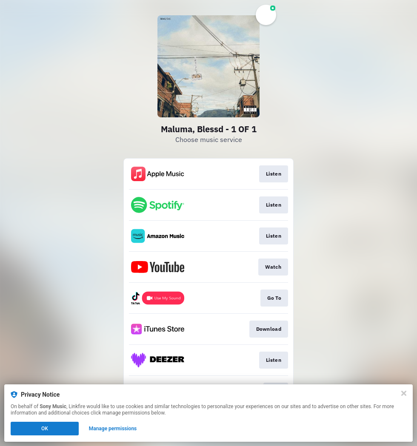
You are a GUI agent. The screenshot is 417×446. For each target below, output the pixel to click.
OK (44, 429)
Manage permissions (113, 429)
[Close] (404, 393)
